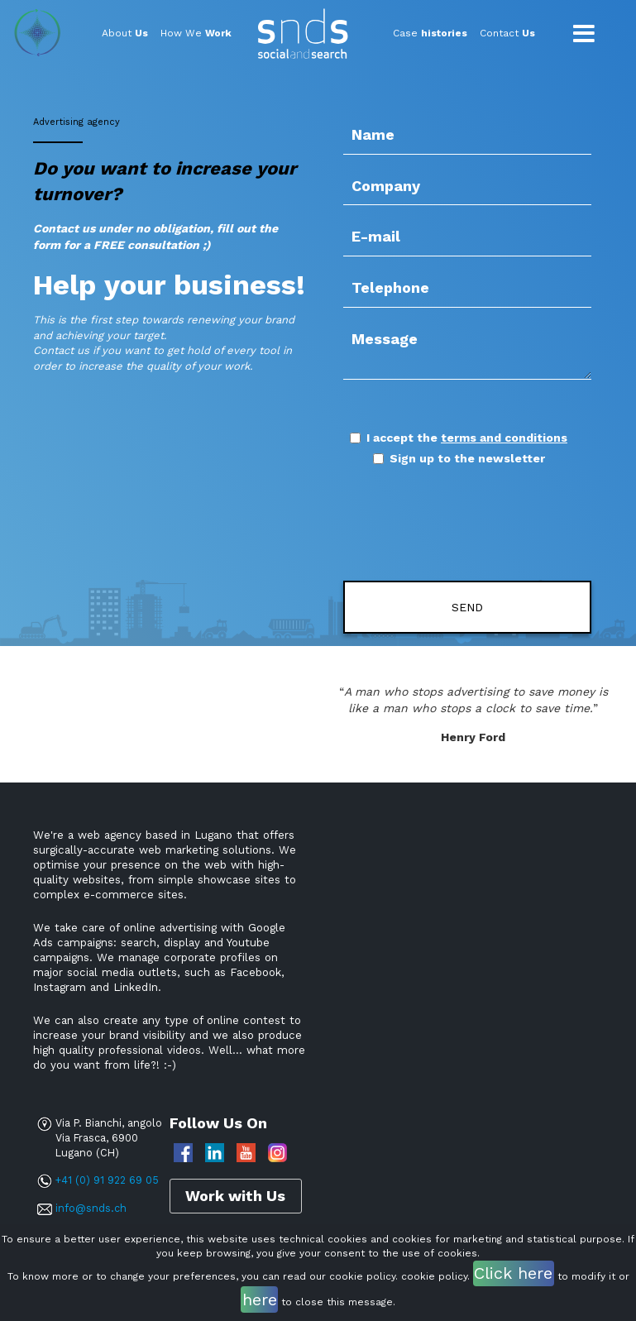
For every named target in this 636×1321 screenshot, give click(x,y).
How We (196, 33)
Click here (513, 1273)
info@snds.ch (91, 1208)
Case (430, 33)
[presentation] (440, 524)
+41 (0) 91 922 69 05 (107, 1180)
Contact (507, 33)
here (259, 1299)
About (125, 33)
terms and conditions (504, 437)
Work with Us (235, 1195)
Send (467, 607)
